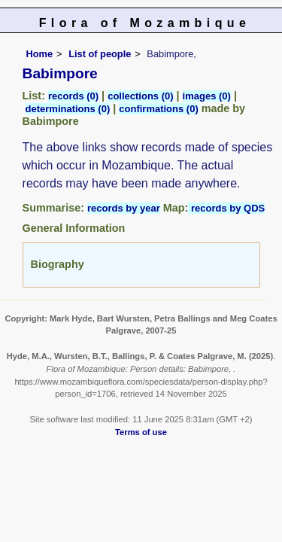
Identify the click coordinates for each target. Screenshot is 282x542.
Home (39, 53)
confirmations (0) (158, 108)
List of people (99, 53)
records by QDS (226, 208)
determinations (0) (68, 108)
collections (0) (140, 96)
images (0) (207, 96)
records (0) (73, 96)
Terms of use (141, 432)
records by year (123, 208)
